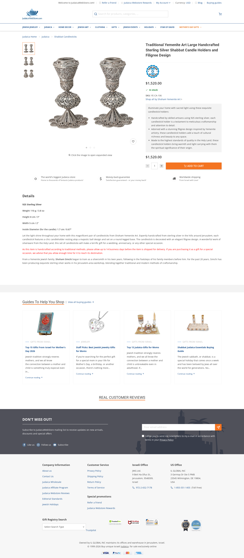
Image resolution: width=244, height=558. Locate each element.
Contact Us (48, 476)
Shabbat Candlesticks (65, 36)
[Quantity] (154, 166)
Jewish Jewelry (30, 27)
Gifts (114, 27)
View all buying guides (81, 302)
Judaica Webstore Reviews (56, 493)
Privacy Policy (167, 439)
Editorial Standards (52, 498)
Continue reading (34, 377)
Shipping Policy (95, 476)
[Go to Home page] (32, 14)
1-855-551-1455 (182, 487)
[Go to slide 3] (94, 147)
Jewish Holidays (50, 504)
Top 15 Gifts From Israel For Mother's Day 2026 (45, 349)
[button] (90, 94)
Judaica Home (29, 36)
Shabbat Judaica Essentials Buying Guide (196, 349)
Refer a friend (107, 2)
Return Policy (94, 481)
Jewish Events (130, 27)
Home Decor (65, 27)
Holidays (149, 27)
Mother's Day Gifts (189, 27)
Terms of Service (96, 487)
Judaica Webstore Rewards (136, 2)
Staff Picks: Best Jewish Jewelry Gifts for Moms (95, 349)
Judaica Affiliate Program (55, 487)
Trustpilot (91, 530)
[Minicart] (220, 14)
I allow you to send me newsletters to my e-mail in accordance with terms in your (180, 438)
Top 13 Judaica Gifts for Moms (143, 347)
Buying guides (214, 3)
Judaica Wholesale (51, 481)
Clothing (100, 27)
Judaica (48, 27)
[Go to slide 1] (86, 147)
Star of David (167, 27)
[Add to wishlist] (133, 141)
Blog (200, 3)
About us (47, 470)
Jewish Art (83, 27)
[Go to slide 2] (90, 147)
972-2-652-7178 (144, 487)
